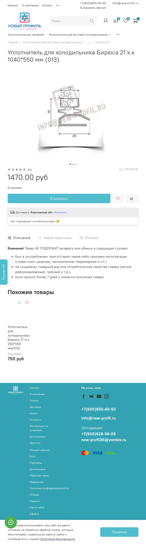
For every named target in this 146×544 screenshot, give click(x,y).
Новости (35, 501)
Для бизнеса (37, 436)
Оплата (47, 5)
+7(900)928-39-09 (98, 433)
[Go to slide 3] (75, 164)
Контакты (35, 419)
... (88, 42)
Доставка (35, 407)
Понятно (119, 532)
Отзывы (34, 494)
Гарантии (35, 443)
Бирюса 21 (103, 42)
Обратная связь (39, 475)
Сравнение (36, 482)
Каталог (13, 5)
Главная (13, 42)
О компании (30, 5)
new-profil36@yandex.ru (103, 439)
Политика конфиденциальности (49, 488)
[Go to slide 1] (70, 164)
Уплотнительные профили (26, 34)
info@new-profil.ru (125, 3)
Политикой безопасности (57, 539)
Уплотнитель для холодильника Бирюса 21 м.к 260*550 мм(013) (19, 337)
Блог (33, 456)
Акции (33, 413)
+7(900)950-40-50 (93, 3)
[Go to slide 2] (73, 164)
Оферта (34, 514)
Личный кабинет (40, 450)
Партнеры (36, 462)
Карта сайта (37, 507)
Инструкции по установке (39, 428)
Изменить (60, 212)
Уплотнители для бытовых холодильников (80, 34)
